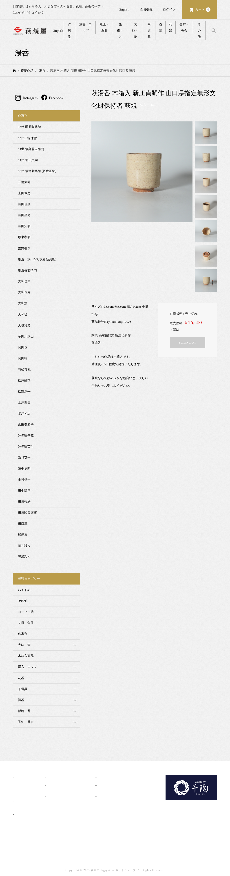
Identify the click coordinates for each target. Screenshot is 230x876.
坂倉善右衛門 (27, 270)
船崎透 (22, 535)
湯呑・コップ (85, 27)
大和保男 (24, 292)
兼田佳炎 (24, 204)
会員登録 (146, 9)
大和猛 (22, 314)
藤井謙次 (24, 546)
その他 (199, 30)
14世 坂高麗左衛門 (31, 149)
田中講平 (24, 491)
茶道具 (149, 30)
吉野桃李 (24, 248)
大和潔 (22, 303)
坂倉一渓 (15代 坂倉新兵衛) (37, 259)
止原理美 (24, 402)
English (124, 9)
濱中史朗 (24, 468)
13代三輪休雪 (27, 138)
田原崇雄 (24, 502)
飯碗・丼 (120, 30)
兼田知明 (24, 226)
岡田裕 (22, 358)
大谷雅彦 (24, 325)
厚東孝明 (24, 237)
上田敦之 (24, 193)
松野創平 (24, 391)
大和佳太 (24, 281)
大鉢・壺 (24, 645)
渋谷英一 (24, 457)
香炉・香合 (184, 27)
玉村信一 (24, 479)
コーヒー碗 (26, 612)
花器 (170, 27)
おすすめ (24, 590)
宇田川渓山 (26, 336)
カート (202, 9)
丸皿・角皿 (104, 27)
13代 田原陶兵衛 (29, 127)
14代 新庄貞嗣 (28, 160)
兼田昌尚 (24, 215)
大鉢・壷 (135, 30)
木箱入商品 (26, 656)
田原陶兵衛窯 (27, 513)
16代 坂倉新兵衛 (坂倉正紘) (37, 171)
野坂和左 (24, 557)
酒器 (160, 27)
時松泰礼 (24, 369)
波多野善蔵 (26, 436)
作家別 (69, 30)
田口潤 (22, 524)
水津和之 (24, 413)
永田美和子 (26, 425)
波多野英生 (26, 446)
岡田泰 (22, 347)
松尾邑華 (24, 380)
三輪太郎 (24, 182)
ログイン (169, 9)
